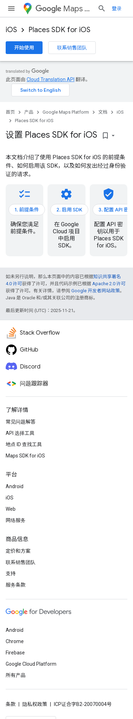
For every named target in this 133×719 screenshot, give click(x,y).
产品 (28, 112)
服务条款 (16, 585)
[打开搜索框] (102, 8)
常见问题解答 (20, 422)
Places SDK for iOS (59, 29)
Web (11, 509)
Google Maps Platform (66, 112)
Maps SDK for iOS (25, 456)
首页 (10, 112)
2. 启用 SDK (69, 209)
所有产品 (16, 675)
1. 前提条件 (27, 209)
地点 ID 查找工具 (24, 444)
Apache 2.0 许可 (109, 283)
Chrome (15, 641)
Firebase (15, 652)
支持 (11, 573)
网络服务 (16, 520)
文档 (102, 112)
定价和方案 (18, 551)
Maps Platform (63, 8)
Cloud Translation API (50, 79)
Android (14, 486)
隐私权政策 (34, 704)
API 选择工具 (20, 433)
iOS (11, 29)
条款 (11, 704)
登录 (117, 8)
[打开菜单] (11, 8)
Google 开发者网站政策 (95, 290)
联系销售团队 (72, 47)
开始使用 (24, 47)
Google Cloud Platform (31, 664)
